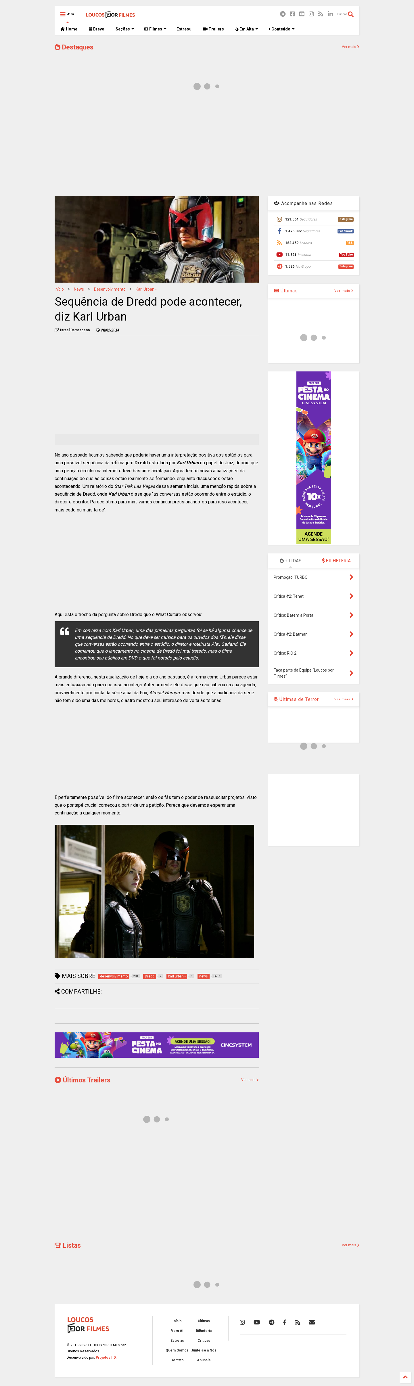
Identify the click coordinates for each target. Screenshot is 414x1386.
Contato (177, 1360)
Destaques (74, 47)
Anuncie (204, 1360)
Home (68, 29)
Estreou (184, 29)
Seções (125, 29)
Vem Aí (177, 1331)
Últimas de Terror (296, 699)
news (79, 289)
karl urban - (146, 289)
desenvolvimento (110, 289)
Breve (96, 29)
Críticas (204, 1341)
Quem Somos (177, 1350)
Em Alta (246, 29)
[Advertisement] (207, 146)
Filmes (155, 29)
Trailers (213, 29)
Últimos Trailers (82, 1080)
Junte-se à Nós (203, 1350)
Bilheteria (204, 1331)
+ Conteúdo (281, 29)
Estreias (177, 1341)
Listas (68, 1245)
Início (59, 289)
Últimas (286, 291)
